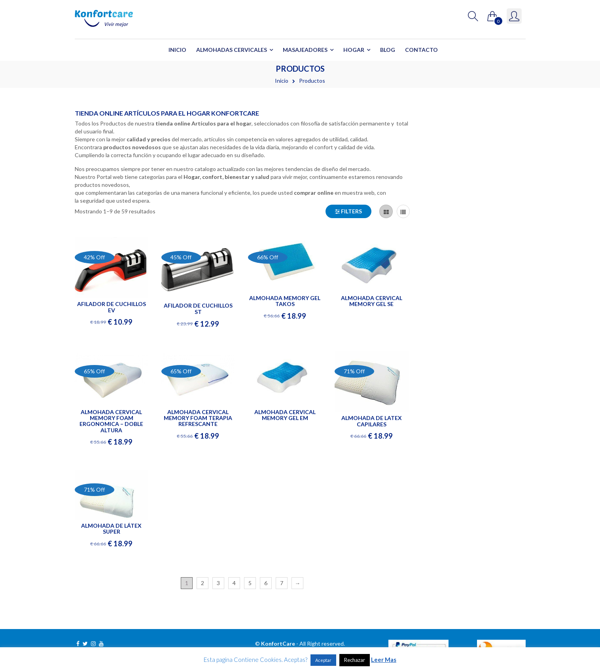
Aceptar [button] (323, 660)
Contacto (421, 49)
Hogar (353, 49)
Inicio (177, 49)
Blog (387, 49)
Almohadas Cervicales (231, 49)
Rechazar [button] (354, 660)
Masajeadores (305, 49)
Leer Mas (383, 659)
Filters (348, 211)
